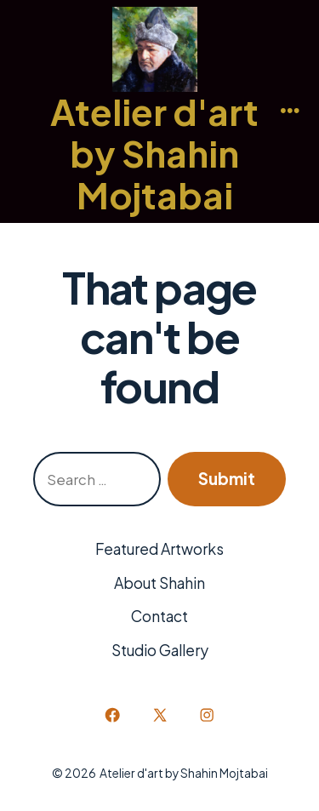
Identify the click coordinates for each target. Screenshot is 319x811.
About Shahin (159, 583)
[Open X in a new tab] (159, 714)
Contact (159, 616)
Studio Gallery (159, 650)
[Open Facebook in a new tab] (112, 714)
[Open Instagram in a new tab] (206, 714)
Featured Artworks (159, 549)
